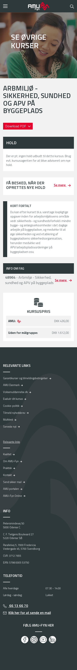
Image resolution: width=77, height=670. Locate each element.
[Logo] (38, 6)
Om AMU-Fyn (11, 461)
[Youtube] (43, 639)
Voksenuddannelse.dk (15, 392)
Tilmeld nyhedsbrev (14, 413)
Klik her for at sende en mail (29, 612)
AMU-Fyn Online (12, 496)
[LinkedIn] (52, 639)
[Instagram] (34, 639)
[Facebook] (24, 639)
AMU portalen (11, 489)
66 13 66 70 (18, 605)
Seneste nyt (9, 426)
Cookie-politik (11, 406)
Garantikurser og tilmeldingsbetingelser (25, 378)
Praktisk (7, 468)
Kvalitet (7, 454)
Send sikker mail (12, 482)
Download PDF (16, 126)
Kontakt (7, 475)
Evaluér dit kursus (13, 399)
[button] (14, 6)
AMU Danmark (11, 385)
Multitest (8, 419)
